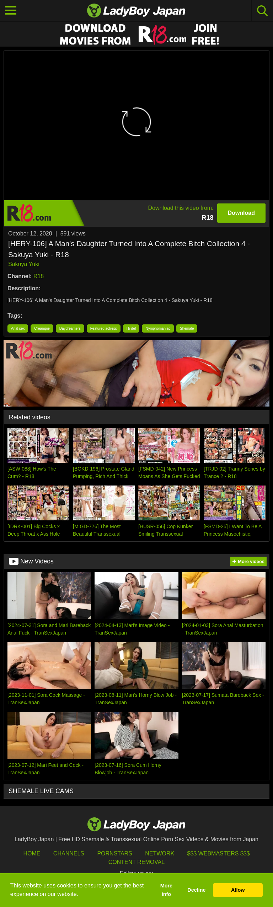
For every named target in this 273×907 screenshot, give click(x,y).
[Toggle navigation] (10, 10)
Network (159, 853)
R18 (38, 276)
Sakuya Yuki (23, 264)
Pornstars (114, 853)
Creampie (41, 328)
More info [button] (166, 890)
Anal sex (18, 328)
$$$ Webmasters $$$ (218, 853)
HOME (31, 853)
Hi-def (131, 328)
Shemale (187, 328)
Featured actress (103, 328)
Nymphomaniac (157, 328)
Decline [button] (196, 890)
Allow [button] (238, 890)
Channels (68, 853)
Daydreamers (70, 328)
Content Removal (136, 862)
